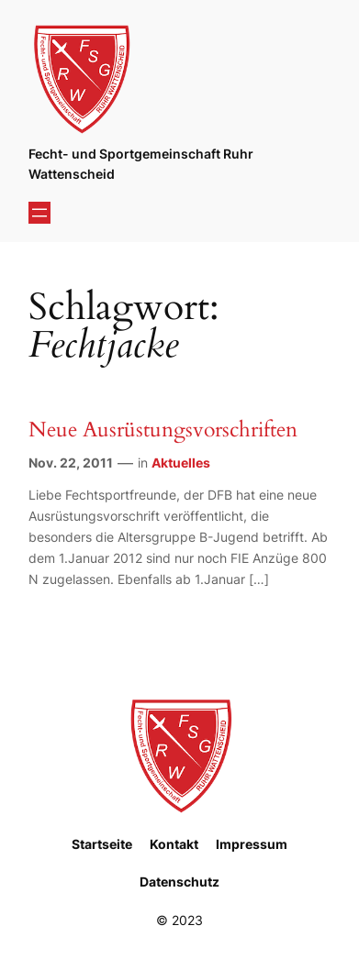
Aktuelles (180, 462)
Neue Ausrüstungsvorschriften (162, 429)
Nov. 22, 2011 (70, 462)
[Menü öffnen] (39, 213)
